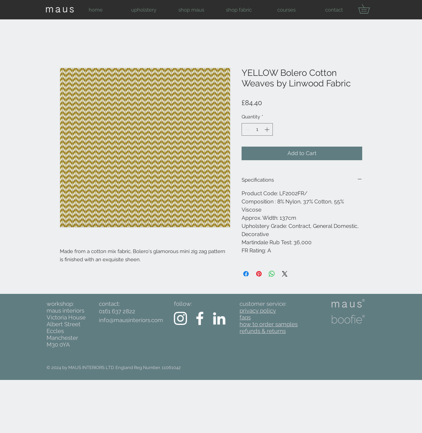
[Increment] (267, 129)
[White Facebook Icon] (200, 318)
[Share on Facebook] (246, 274)
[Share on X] (285, 274)
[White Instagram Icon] (180, 318)
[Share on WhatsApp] (272, 274)
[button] (144, 9)
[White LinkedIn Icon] (219, 318)
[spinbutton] (257, 129)
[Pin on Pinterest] (259, 274)
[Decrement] (247, 129)
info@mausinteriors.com (131, 320)
